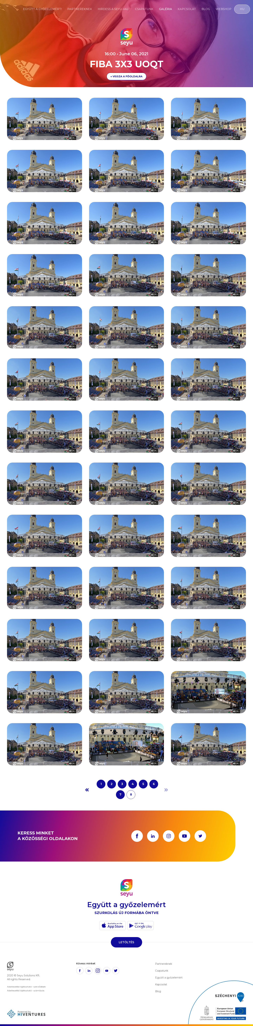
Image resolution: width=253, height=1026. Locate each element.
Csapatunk (144, 9)
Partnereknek (79, 9)
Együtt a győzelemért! (42, 9)
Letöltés (126, 942)
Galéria (165, 9)
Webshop (223, 9)
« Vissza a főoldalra (126, 76)
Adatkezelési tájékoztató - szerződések (26, 986)
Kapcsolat (187, 9)
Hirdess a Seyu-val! (113, 9)
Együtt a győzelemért (169, 977)
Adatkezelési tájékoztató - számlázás (25, 990)
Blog (206, 9)
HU (242, 9)
